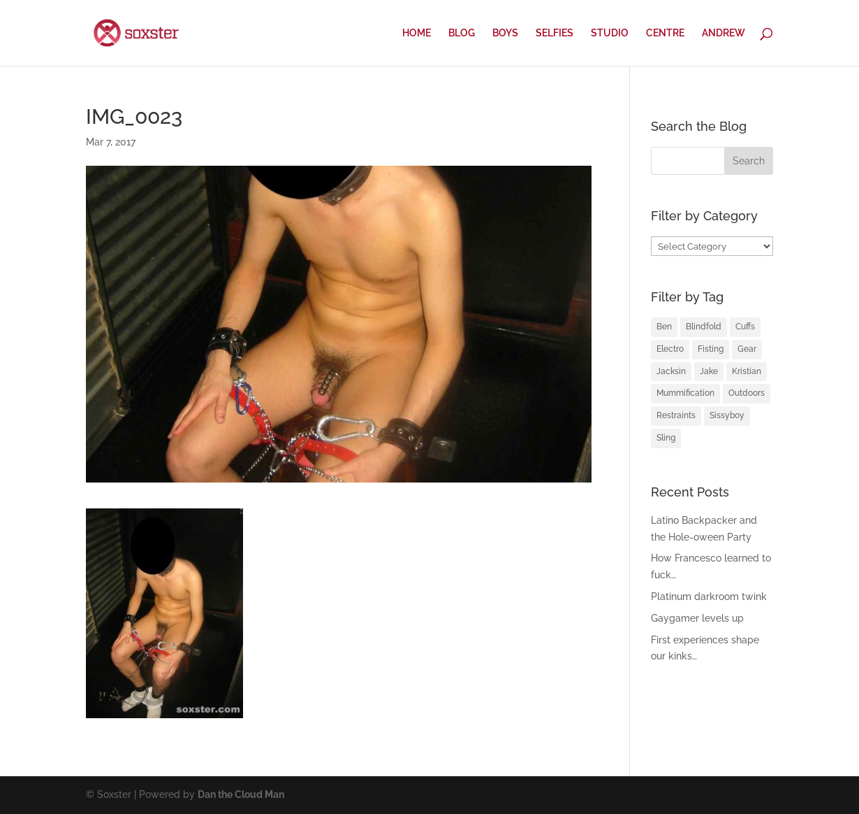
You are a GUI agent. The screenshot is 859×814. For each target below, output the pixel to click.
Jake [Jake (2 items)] (709, 371)
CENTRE (665, 33)
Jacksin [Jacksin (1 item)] (671, 371)
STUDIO (610, 33)
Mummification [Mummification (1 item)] (685, 393)
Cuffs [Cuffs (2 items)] (745, 326)
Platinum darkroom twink (709, 596)
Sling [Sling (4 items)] (665, 438)
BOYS (505, 33)
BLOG (461, 33)
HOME (416, 33)
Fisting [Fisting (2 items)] (711, 349)
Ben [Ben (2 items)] (664, 326)
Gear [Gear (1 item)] (746, 349)
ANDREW (723, 33)
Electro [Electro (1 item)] (670, 349)
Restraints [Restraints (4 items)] (676, 415)
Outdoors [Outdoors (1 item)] (746, 393)
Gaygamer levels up (697, 618)
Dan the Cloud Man (241, 794)
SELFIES (554, 33)
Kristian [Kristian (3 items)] (746, 371)
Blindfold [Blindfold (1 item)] (703, 326)
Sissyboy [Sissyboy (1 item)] (727, 415)
